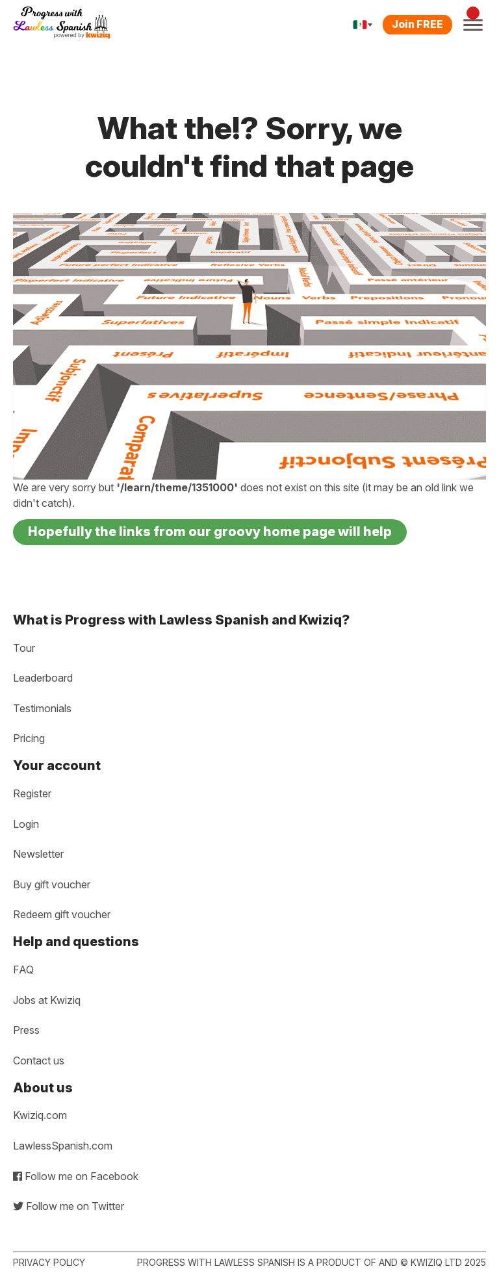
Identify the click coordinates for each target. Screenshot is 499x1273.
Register (32, 793)
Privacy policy (49, 1262)
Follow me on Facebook (75, 1176)
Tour (24, 647)
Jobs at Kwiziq (47, 1000)
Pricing (29, 738)
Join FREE (417, 24)
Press (26, 1029)
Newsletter (38, 853)
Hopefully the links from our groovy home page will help (210, 531)
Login (26, 823)
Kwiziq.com (40, 1115)
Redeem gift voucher (61, 914)
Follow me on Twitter (68, 1206)
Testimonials (42, 708)
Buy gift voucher (51, 884)
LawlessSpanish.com (62, 1145)
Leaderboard (43, 677)
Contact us (38, 1060)
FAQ (23, 969)
